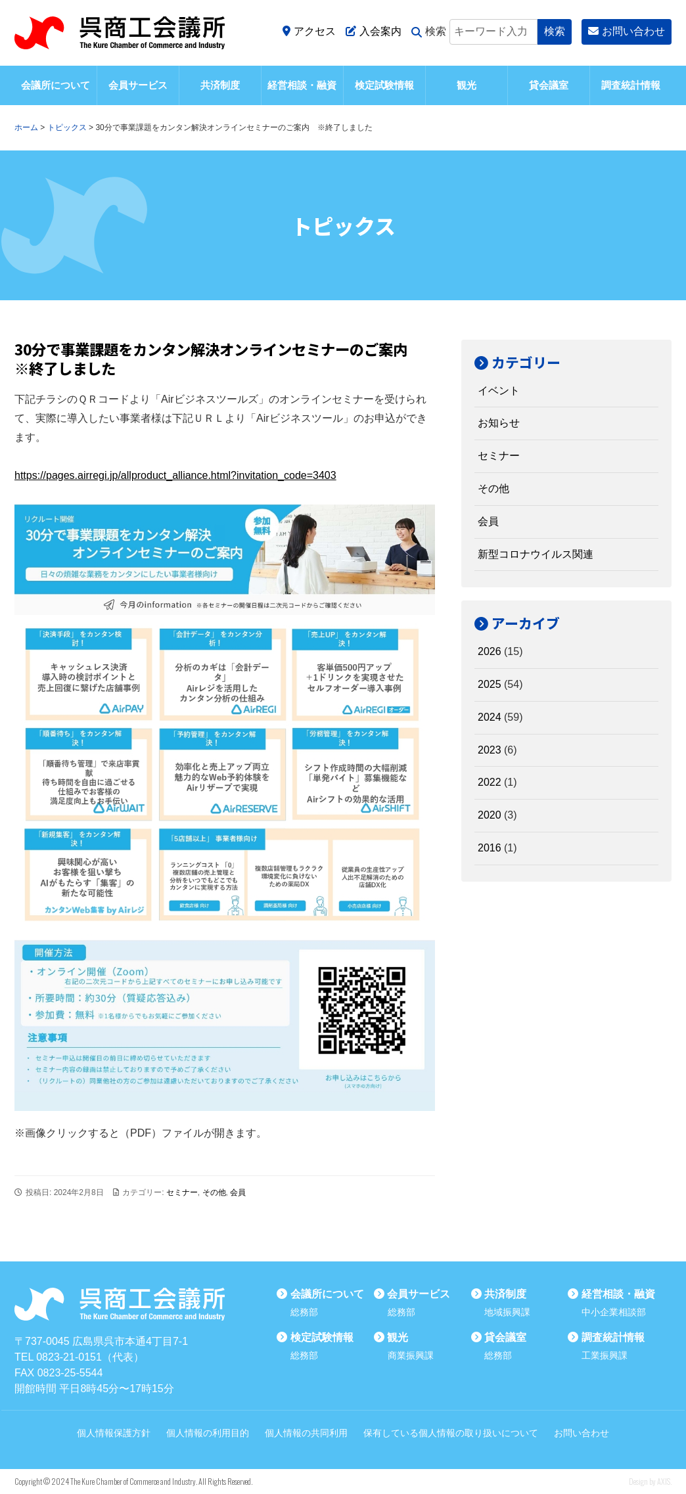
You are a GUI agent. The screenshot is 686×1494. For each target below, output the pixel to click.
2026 (489, 651)
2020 (489, 815)
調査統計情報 (630, 85)
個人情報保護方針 (113, 1433)
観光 (466, 85)
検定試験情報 (384, 85)
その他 (214, 1192)
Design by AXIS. (650, 1481)
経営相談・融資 (301, 85)
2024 (489, 717)
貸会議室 (548, 85)
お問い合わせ (626, 31)
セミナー (182, 1192)
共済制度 (220, 85)
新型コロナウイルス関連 (535, 554)
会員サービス (138, 85)
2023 (489, 750)
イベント (499, 390)
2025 (489, 684)
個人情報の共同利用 (306, 1433)
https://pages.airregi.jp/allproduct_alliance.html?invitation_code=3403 (175, 475)
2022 (489, 782)
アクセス (309, 31)
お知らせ (499, 422)
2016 (489, 847)
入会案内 (373, 31)
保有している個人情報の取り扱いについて (450, 1433)
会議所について (55, 85)
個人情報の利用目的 (207, 1433)
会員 (238, 1192)
